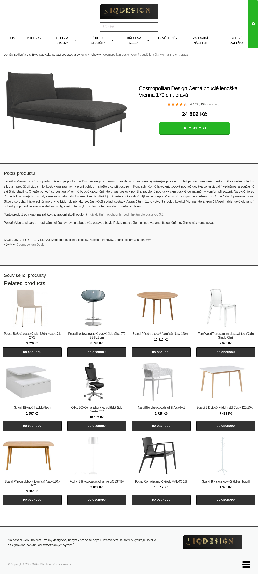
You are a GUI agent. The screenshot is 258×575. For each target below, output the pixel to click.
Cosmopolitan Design (31, 244)
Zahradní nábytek (200, 40)
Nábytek (44, 54)
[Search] (253, 24)
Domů (13, 38)
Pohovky (34, 38)
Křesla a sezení (134, 40)
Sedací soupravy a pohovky (69, 54)
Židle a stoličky (98, 40)
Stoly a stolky (62, 40)
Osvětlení (166, 38)
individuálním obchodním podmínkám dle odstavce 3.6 (125, 214)
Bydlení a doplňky (25, 54)
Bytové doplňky (237, 40)
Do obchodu (194, 128)
